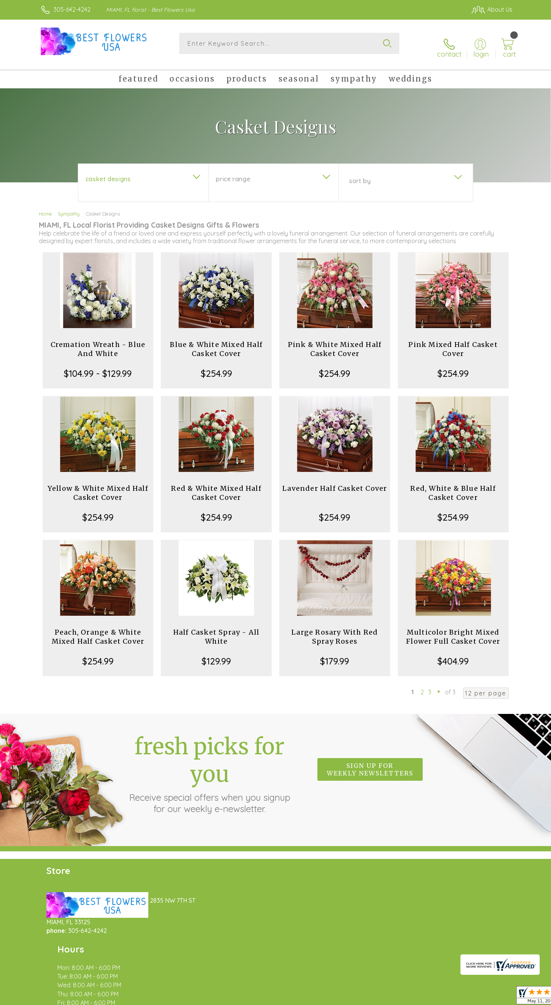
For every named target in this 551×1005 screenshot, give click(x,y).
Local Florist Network (445, 997)
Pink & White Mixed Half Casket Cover (335, 342)
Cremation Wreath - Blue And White (98, 342)
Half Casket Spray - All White (216, 630)
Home (45, 207)
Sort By (360, 174)
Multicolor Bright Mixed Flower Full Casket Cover (453, 630)
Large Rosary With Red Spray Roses (334, 630)
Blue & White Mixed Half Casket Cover (216, 342)
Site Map (492, 997)
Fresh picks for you (209, 767)
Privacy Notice (392, 997)
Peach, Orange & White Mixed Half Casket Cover (98, 630)
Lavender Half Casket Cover (334, 481)
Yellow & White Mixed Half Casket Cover (98, 486)
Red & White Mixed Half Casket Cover (216, 486)
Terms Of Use (347, 997)
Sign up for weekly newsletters (370, 762)
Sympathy (69, 207)
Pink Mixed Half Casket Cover (452, 342)
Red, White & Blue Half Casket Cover (453, 486)
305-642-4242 (72, 9)
